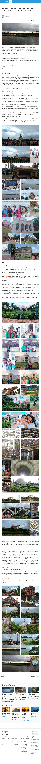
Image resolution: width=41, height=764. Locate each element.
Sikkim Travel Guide (24, 751)
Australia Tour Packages (35, 749)
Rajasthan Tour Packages (35, 748)
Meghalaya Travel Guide (24, 750)
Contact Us (3, 741)
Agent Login (3, 744)
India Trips (10, 5)
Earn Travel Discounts (5, 738)
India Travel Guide (5, 5)
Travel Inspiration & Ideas (25, 738)
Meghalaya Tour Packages (35, 746)
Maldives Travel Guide (24, 748)
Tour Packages (14, 738)
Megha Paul (34, 716)
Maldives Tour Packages (35, 739)
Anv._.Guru (5, 716)
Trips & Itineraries (15, 741)
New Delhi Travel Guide (24, 741)
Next (39, 692)
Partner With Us (4, 742)
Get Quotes (11, 699)
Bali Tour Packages (34, 740)
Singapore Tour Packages (35, 751)
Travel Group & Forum (15, 742)
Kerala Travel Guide (24, 745)
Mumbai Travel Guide (24, 742)
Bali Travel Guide (23, 747)
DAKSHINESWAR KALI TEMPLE (8, 91)
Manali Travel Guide (24, 744)
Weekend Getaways (15, 744)
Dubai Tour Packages (34, 743)
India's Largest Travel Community (6, 732)
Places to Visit (14, 745)
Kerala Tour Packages (34, 745)
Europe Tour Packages (34, 742)
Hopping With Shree (16, 719)
